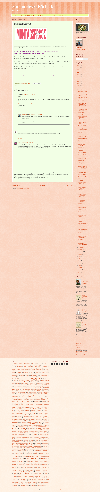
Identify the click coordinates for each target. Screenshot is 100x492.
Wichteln (43, 479)
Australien (20, 370)
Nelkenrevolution (23, 446)
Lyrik (32, 437)
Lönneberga (43, 437)
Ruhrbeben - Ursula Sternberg (82, 204)
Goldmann (25, 408)
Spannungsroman (43, 465)
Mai (79, 260)
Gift (41, 407)
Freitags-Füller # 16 (82, 192)
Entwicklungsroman (21, 392)
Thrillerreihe (30, 471)
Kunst (39, 428)
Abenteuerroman (27, 363)
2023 (78, 72)
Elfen (34, 390)
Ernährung (45, 392)
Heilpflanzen (27, 411)
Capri (22, 383)
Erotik (13, 393)
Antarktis (13, 369)
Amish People (28, 368)
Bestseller (45, 373)
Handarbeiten (39, 410)
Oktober (80, 249)
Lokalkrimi (37, 435)
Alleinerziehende (44, 365)
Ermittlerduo (40, 392)
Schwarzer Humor (43, 463)
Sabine (19, 131)
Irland (37, 416)
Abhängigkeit (34, 363)
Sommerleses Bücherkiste (36, 6)
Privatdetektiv (14, 455)
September (81, 251)
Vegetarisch (44, 476)
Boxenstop (37, 380)
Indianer (13, 416)
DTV (39, 384)
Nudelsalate (37, 449)
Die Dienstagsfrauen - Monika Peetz (82, 233)
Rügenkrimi (14, 461)
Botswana (32, 380)
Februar (80, 267)
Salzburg (36, 461)
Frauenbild (32, 399)
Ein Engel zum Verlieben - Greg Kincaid (82, 149)
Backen (13, 372)
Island (45, 416)
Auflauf (46, 369)
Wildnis (20, 480)
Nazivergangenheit (15, 446)
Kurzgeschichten (24, 429)
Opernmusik (31, 450)
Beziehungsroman (15, 375)
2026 (78, 65)
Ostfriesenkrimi (38, 450)
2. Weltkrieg (14, 363)
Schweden (14, 464)
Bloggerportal (35, 378)
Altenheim (36, 366)
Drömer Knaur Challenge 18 (27, 389)
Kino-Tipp (35, 422)
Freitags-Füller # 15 (82, 227)
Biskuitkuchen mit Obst (22, 376)
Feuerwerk (42, 396)
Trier (27, 474)
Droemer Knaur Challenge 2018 (35, 387)
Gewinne (19, 407)
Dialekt (32, 386)
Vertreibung (29, 477)
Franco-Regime (46, 398)
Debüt (47, 384)
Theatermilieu (38, 470)
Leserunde (35, 432)
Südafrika (13, 468)
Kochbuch (32, 423)
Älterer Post (69, 185)
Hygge (33, 414)
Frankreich (20, 399)
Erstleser (23, 393)
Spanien (37, 465)
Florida (29, 398)
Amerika (20, 368)
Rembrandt (47, 456)
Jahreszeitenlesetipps (16, 419)
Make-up (26, 438)
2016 (78, 88)
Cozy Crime (30, 384)
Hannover (45, 410)
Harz (16, 411)
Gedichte (41, 403)
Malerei (35, 438)
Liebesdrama (26, 434)
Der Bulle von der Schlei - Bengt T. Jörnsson (82, 184)
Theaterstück (45, 470)
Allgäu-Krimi (19, 366)
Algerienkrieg (37, 365)
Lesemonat (22, 432)
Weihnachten (22, 479)
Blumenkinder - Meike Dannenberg (82, 244)
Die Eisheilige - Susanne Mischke (82, 240)
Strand (32, 467)
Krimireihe (14, 428)
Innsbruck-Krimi (26, 416)
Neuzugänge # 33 (82, 176)
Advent (14, 365)
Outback (26, 452)
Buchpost (40, 381)
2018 (78, 83)
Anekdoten (45, 368)
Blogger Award (15, 378)
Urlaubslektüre (31, 476)
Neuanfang (29, 446)
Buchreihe (45, 381)
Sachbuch (20, 461)
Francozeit (15, 399)
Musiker (27, 441)
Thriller (23, 472)
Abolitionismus (46, 363)
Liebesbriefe (21, 434)
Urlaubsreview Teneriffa (81, 179)
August (80, 254)
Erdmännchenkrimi (33, 392)
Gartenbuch (18, 403)
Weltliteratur (34, 479)
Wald (44, 477)
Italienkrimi (31, 417)
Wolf (13, 482)
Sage (28, 461)
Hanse (13, 411)
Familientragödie (23, 396)
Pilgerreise (21, 453)
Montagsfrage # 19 (82, 174)
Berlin (32, 373)
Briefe (14, 381)
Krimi (13, 426)
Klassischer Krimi (19, 423)
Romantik (14, 460)
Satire (41, 461)
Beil (21, 373)
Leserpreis (30, 432)
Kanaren (31, 420)
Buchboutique (26, 381)
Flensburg (24, 398)
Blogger (46, 376)
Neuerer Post (16, 185)
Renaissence (15, 458)
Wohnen (46, 480)
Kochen (40, 423)
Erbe (27, 392)
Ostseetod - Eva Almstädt (81, 145)
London (42, 435)
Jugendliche (45, 419)
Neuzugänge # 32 (82, 209)
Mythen (19, 443)
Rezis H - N (51, 15)
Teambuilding (14, 470)
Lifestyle (13, 435)
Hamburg (27, 410)
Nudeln (32, 449)
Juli (79, 256)
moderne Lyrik (44, 483)
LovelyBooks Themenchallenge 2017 (23, 437)
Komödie (46, 423)
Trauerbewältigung (15, 474)
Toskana (40, 473)
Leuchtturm (41, 432)
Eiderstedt (13, 390)
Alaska (32, 365)
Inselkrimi (32, 416)
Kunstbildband (46, 428)
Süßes (38, 468)
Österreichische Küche (41, 485)
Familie (45, 393)
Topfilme (35, 473)
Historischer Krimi (19, 413)
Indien (17, 416)
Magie (16, 438)
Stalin (19, 467)
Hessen (39, 411)
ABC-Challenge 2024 (80, 354)
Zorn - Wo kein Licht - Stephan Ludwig (83, 230)
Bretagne (47, 380)
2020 (78, 79)
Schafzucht (45, 461)
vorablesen (14, 485)
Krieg (33, 425)
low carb (38, 483)
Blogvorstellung (21, 380)
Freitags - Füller (15, 401)
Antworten (20, 108)
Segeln (31, 464)
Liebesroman (34, 434)
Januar (80, 269)
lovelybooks (32, 483)
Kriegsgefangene (39, 425)
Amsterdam (40, 368)
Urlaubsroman (37, 476)
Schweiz (27, 464)
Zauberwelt (22, 482)
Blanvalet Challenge (32, 376)
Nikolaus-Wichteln (26, 447)
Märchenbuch (37, 443)
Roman (33, 458)
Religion (42, 456)
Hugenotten (21, 414)
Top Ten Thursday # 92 (84, 296)
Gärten (22, 410)
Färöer (48, 401)
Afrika (28, 365)
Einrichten (24, 390)
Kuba (32, 428)
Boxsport (42, 380)
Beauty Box (14, 373)
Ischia (41, 416)
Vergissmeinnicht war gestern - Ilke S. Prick (82, 122)
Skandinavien (14, 465)
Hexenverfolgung (44, 411)
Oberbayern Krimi (44, 449)
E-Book (45, 389)
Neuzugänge (37, 446)
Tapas (47, 468)
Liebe (45, 432)
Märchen (30, 443)
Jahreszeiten (45, 417)
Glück (20, 408)
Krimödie (23, 428)
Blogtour (15, 380)
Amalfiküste (14, 368)
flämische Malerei (25, 483)
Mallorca (40, 438)
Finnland (14, 398)
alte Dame (41, 482)
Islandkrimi (14, 417)
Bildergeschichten (44, 375)
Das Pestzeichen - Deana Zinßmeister (82, 212)
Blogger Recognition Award (24, 378)
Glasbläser (45, 407)
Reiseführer (30, 456)
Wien (48, 479)
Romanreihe (43, 458)
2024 (78, 70)
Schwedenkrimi (21, 464)
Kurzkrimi (31, 429)
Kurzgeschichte (16, 429)
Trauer (46, 473)
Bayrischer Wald (44, 372)
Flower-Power (33, 398)
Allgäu (13, 366)
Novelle (28, 449)
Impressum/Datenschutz (27, 15)
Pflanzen (16, 453)
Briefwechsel (19, 381)
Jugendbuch (38, 419)
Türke (30, 474)
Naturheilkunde (38, 444)
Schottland (28, 463)
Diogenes (42, 386)
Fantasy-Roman (36, 396)
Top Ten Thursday (24, 473)
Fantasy (29, 396)
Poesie (26, 453)
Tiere (42, 471)
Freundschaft (37, 401)
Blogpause (47, 378)
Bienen (27, 375)
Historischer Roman (30, 413)
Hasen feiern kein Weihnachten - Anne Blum (82, 200)
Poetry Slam (30, 453)
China (42, 383)
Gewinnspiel (26, 407)
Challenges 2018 (32, 383)
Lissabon (18, 435)
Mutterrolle (38, 441)
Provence (22, 455)
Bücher (17, 383)
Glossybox (14, 408)
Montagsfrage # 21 (82, 125)
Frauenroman (44, 399)
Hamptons (33, 410)
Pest (12, 453)
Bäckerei (13, 383)
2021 (78, 76)
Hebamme (21, 411)
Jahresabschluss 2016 (82, 91)
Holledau (40, 413)
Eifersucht (19, 390)
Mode (32, 440)
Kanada (26, 420)
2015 (78, 272)
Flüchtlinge (40, 398)
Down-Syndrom (18, 387)
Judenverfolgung (30, 419)
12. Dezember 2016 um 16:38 (35, 114)
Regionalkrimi (15, 456)
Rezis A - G (41, 15)
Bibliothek (22, 375)
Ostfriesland (45, 450)
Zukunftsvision (35, 482)
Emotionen (45, 390)
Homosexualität (14, 414)
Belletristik (26, 373)
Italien (19, 417)
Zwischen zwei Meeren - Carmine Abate (82, 220)
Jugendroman (21, 420)
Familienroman (15, 396)
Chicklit (38, 383)
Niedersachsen (14, 447)
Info (21, 416)
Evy (19, 142)
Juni (79, 258)
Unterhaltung (14, 476)
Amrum (34, 368)
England (13, 392)
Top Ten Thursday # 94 (84, 324)
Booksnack (27, 380)
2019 (78, 81)
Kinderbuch (15, 422)
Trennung (22, 474)
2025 (78, 67)
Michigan (13, 440)
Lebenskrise (26, 431)
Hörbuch (45, 414)
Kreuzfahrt (29, 425)
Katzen (42, 420)
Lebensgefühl (20, 431)
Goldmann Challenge (33, 408)
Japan (24, 419)
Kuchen (35, 428)
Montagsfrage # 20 (82, 152)
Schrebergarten (35, 463)
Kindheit (29, 422)
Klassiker (41, 422)
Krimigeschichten (32, 426)
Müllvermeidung (45, 443)
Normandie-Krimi (15, 449)
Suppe (36, 467)
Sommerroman (31, 465)
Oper (26, 450)
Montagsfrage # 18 (82, 207)
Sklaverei (20, 465)
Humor (26, 415)
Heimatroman (33, 411)
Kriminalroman (42, 426)
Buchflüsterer (34, 381)
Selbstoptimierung (37, 464)
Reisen (37, 456)
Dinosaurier (37, 386)
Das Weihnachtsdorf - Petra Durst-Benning (82, 117)
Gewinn (13, 407)
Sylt (46, 467)
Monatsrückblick (44, 440)
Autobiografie (38, 370)
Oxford (30, 452)
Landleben (14, 431)
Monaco (37, 440)
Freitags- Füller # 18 (82, 138)
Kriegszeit (45, 425)
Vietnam (34, 477)
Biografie (14, 376)
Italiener (25, 417)
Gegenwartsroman (29, 404)
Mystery (43, 441)
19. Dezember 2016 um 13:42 (26, 142)
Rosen (23, 460)
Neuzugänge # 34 (82, 158)
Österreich (33, 485)
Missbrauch (19, 440)
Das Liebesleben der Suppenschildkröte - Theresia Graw (82, 167)
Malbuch (31, 438)
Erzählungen (34, 393)
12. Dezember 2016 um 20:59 (27, 131)
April (80, 263)
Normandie (46, 447)
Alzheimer (45, 366)
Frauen (26, 399)
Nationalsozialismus (30, 444)
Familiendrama (15, 395)
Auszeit (32, 370)
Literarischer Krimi (25, 435)
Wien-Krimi (15, 480)
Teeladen (20, 470)
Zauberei (17, 482)
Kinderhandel (24, 422)
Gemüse (18, 405)
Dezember (81, 89)
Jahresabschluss (37, 417)
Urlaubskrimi (25, 476)
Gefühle (22, 404)
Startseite (42, 185)
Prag (46, 453)
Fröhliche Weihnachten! (81, 133)
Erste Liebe (18, 393)
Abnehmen (40, 363)
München (13, 444)
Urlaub (19, 476)
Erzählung (29, 393)
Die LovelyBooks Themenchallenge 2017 (82, 129)
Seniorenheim (44, 464)
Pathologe (46, 452)
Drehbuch (24, 387)
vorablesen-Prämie (25, 485)
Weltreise (39, 479)
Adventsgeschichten (21, 365)
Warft (48, 477)
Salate (31, 461)
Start (15, 15)
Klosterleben (26, 423)
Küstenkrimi (44, 429)
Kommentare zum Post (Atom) (23, 188)
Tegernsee (26, 470)
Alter (40, 366)
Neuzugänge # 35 (82, 136)
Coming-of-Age (18, 384)
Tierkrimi (47, 471)
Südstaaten (26, 468)
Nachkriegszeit (20, 444)
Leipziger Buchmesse (43, 431)
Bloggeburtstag (41, 376)
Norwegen (22, 449)
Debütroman (16, 386)
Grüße (18, 410)
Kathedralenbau (37, 420)
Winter (24, 480)
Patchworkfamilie (40, 452)
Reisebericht (24, 456)
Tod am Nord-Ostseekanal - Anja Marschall (82, 109)
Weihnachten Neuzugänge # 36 (82, 113)
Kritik (28, 428)
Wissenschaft (31, 480)
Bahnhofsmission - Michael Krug (82, 237)
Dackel (43, 384)
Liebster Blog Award (44, 434)
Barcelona (19, 372)
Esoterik (40, 393)
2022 (78, 74)
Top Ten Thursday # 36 (84, 311)
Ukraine (34, 474)
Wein (29, 479)
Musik (23, 441)
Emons (38, 390)
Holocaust (46, 413)
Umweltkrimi (39, 474)
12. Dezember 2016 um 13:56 (28, 94)
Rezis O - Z (62, 15)
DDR (35, 384)
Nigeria (19, 447)
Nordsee (32, 447)
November (81, 247)
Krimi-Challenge (22, 426)
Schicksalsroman (20, 463)
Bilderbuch (34, 375)
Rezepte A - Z (78, 349)
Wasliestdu (15, 479)
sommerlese (24, 114)
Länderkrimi (37, 437)
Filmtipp (47, 396)
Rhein (28, 458)
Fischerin (19, 398)
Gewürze (32, 407)
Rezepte (22, 458)
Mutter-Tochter (32, 441)
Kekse (46, 420)
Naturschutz (45, 444)
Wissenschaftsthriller (39, 480)
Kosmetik (13, 425)
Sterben (28, 467)
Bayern (31, 372)
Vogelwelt (39, 477)
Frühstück (43, 401)
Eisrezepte (30, 390)
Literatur (32, 435)
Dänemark (39, 389)
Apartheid (18, 369)
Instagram (78, 347)
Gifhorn (37, 407)
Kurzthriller (37, 429)
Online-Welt (21, 450)
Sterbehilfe (24, 467)
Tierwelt (15, 473)
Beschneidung (39, 373)
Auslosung (14, 370)
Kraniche (18, 425)
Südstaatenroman (33, 468)
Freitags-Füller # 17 (82, 160)
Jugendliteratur (14, 420)
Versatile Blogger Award (21, 477)
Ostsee (21, 452)
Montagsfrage (20, 85)
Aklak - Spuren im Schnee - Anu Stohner (82, 188)
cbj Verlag (17, 483)
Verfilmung (14, 477)
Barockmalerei (25, 372)
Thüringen (37, 471)
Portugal (41, 453)
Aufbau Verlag (39, 369)
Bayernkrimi (38, 372)
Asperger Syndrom (24, 369)
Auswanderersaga (27, 370)
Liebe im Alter (14, 434)
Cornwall (24, 384)
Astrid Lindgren (32, 369)
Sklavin (25, 465)
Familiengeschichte (33, 395)
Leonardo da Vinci (15, 432)
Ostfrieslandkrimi (15, 452)
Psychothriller (37, 455)
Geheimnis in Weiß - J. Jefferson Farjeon (83, 163)
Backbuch (45, 370)
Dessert (21, 386)
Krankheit (24, 425)
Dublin (34, 389)
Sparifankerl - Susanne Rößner (82, 171)
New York (45, 446)
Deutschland (26, 386)
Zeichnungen (28, 482)
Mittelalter (26, 440)
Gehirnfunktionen (39, 404)
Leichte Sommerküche (34, 431)
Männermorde (24, 443)
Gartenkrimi (25, 403)
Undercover (46, 474)
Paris (34, 452)
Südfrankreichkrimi (20, 468)
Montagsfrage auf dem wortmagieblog (26, 103)
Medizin (45, 438)
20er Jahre (20, 363)
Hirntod (13, 413)
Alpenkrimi (30, 366)
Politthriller (36, 453)
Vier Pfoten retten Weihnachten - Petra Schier (82, 195)
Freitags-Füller (25, 401)
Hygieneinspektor (39, 414)
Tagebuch (42, 468)
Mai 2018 (21, 438)
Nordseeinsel (39, 447)
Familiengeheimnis (23, 395)
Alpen (25, 366)
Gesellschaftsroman (39, 405)
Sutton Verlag (41, 467)
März (80, 265)
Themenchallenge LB (15, 471)
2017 (78, 85)
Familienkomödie (43, 395)
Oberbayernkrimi (15, 450)
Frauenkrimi (37, 399)
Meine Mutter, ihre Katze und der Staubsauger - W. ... (83, 104)
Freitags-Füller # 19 (82, 101)
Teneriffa (31, 470)
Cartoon (26, 383)
